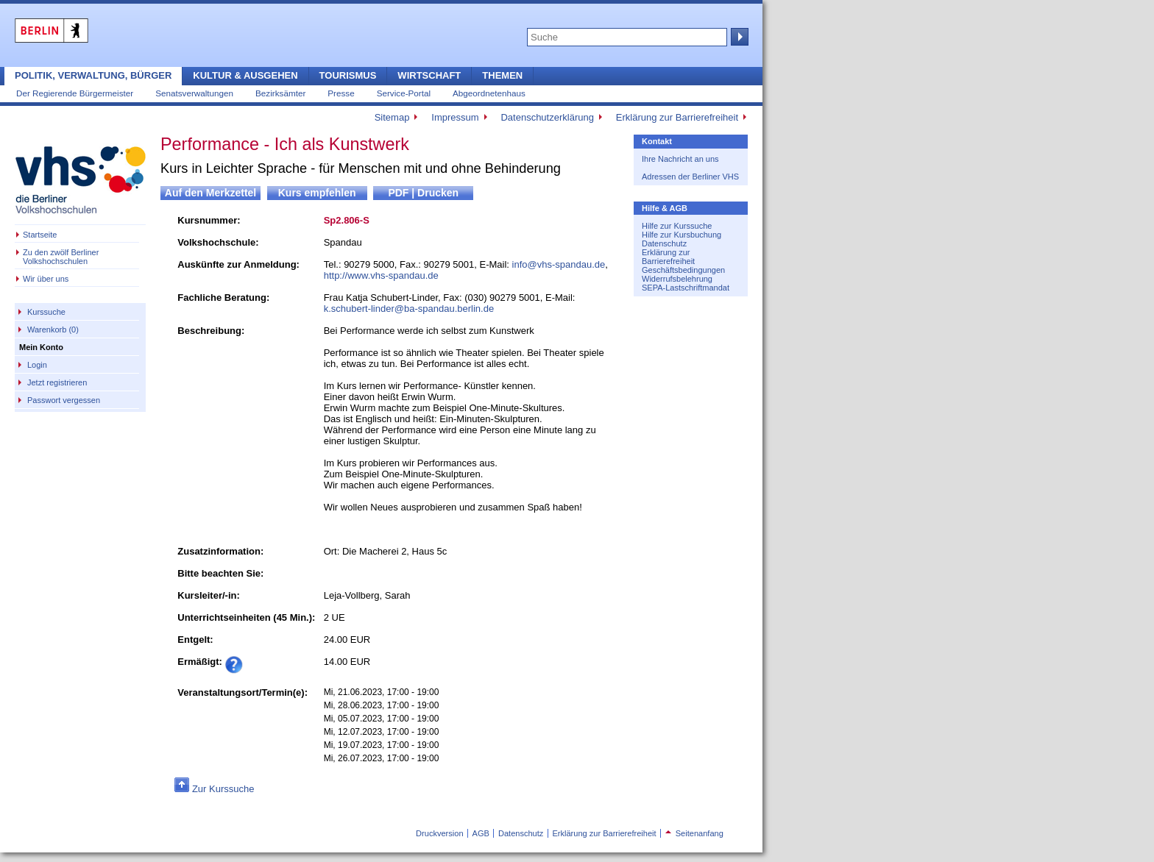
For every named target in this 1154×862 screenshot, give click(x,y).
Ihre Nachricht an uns (680, 158)
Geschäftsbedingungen (683, 270)
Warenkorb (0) (53, 329)
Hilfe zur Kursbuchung (681, 234)
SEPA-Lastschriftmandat (685, 287)
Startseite (40, 234)
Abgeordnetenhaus (489, 93)
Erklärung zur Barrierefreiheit (677, 117)
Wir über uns (45, 278)
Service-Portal (404, 93)
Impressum (454, 117)
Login (37, 364)
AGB (480, 833)
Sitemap (392, 117)
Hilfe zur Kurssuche (677, 225)
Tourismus (348, 75)
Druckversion (439, 833)
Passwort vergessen (63, 400)
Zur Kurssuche (223, 788)
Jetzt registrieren (57, 382)
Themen (502, 75)
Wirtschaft (429, 75)
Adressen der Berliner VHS (690, 176)
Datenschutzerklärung (546, 117)
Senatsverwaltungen (194, 93)
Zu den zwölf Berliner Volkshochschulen (61, 257)
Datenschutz (664, 243)
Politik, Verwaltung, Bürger (93, 75)
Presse (341, 93)
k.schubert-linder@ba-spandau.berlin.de (409, 308)
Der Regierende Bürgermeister (74, 93)
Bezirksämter (280, 93)
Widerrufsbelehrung (677, 278)
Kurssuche (46, 311)
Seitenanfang (694, 833)
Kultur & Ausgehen (245, 75)
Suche (738, 37)
